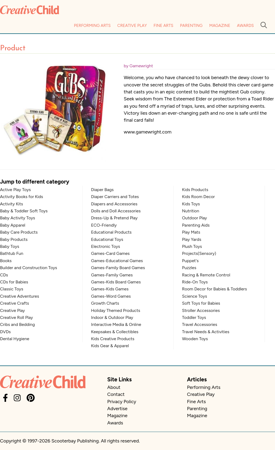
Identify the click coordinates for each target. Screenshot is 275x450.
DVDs (5, 331)
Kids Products (195, 189)
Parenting (191, 25)
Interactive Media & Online (116, 324)
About (113, 387)
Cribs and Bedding (17, 324)
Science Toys (194, 296)
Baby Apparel (12, 225)
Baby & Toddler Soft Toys (24, 210)
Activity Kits (11, 203)
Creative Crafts (14, 303)
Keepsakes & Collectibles (114, 331)
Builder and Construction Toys (28, 267)
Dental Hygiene (14, 338)
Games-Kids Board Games (116, 281)
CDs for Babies (14, 281)
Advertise (117, 408)
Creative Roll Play (16, 317)
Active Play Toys (15, 189)
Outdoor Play (194, 217)
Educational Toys (107, 239)
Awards (245, 25)
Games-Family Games (112, 274)
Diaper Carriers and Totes (115, 196)
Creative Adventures (19, 296)
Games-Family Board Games (118, 267)
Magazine (219, 25)
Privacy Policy (121, 401)
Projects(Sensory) (199, 253)
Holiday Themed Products (115, 310)
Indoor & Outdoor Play (112, 317)
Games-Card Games (110, 253)
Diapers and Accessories (114, 203)
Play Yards (191, 239)
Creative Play (132, 25)
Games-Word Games (111, 296)
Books (6, 260)
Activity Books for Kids (21, 196)
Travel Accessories (199, 324)
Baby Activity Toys (17, 217)
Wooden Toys (195, 338)
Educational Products (111, 232)
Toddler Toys (194, 317)
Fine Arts (163, 25)
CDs (4, 274)
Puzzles (189, 267)
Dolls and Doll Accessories (116, 210)
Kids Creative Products (112, 338)
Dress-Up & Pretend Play (114, 217)
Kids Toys (191, 203)
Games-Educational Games (117, 260)
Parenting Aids (196, 225)
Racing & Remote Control (206, 274)
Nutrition (190, 210)
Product (13, 48)
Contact (115, 394)
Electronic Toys (105, 246)
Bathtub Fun (11, 253)
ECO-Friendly (104, 225)
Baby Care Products (19, 232)
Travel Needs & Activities (205, 331)
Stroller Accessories (201, 310)
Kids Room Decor (198, 196)
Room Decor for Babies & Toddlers (214, 288)
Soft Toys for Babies (201, 303)
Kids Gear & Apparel (110, 345)
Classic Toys (11, 288)
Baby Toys (9, 246)
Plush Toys (192, 246)
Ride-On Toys (195, 281)
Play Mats (191, 232)
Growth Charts (105, 303)
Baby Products (14, 239)
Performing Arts (92, 25)
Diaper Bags (102, 189)
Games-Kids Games (110, 288)
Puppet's (190, 260)
